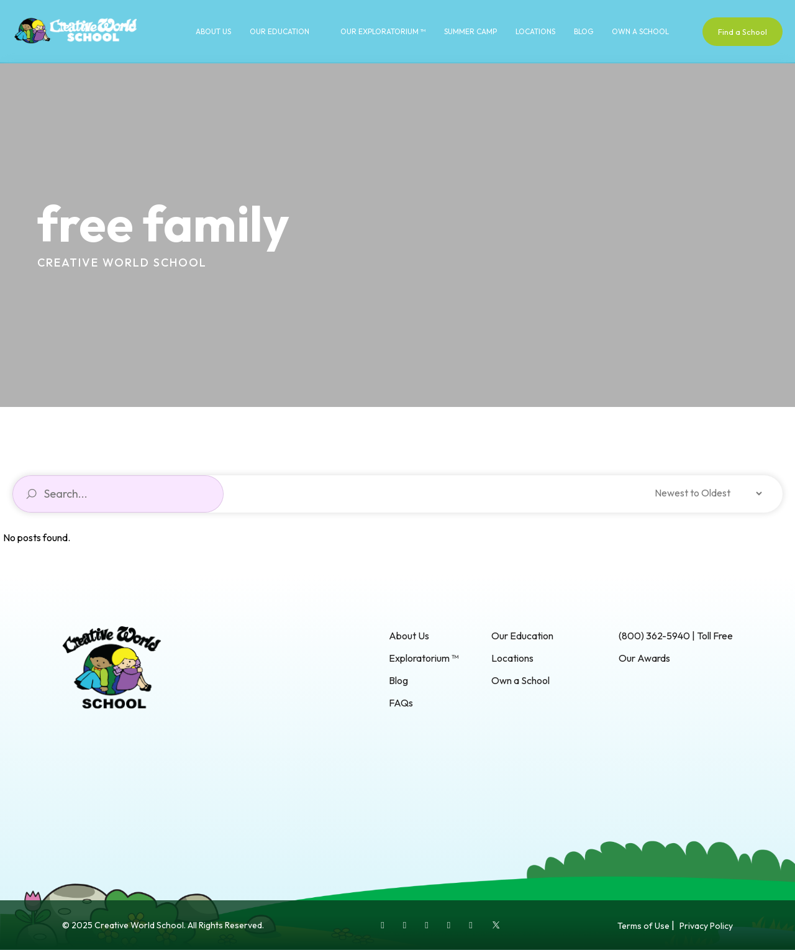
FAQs (401, 703)
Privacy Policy (706, 925)
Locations (535, 31)
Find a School (742, 32)
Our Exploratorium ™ (382, 31)
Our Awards (644, 658)
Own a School (640, 31)
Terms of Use (643, 925)
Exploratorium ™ (423, 658)
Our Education (279, 31)
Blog (583, 31)
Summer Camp (470, 31)
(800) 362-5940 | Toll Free (676, 635)
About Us (213, 31)
